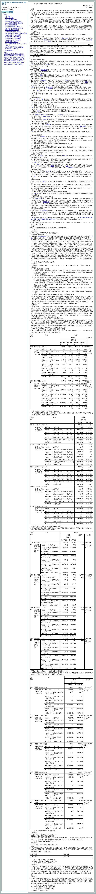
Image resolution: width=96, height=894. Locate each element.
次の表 (90, 40)
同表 (49, 41)
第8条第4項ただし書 (41, 114)
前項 (78, 29)
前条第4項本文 (38, 99)
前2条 (66, 80)
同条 (67, 166)
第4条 (86, 82)
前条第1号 (49, 125)
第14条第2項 (83, 126)
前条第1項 (44, 70)
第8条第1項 (46, 116)
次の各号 (60, 114)
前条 (41, 75)
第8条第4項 (46, 119)
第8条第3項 (43, 210)
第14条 (50, 89)
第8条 (42, 155)
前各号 (36, 193)
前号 (35, 162)
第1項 (38, 90)
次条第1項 (65, 38)
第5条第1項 (43, 80)
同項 (45, 40)
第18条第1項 (42, 236)
